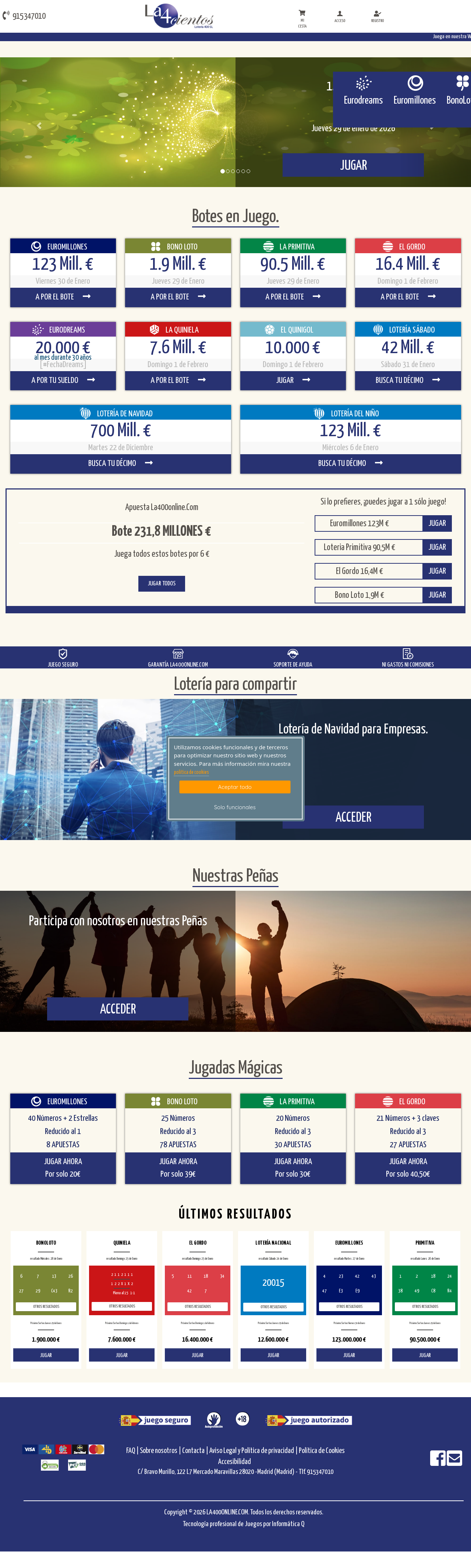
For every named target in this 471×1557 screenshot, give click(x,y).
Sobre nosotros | (160, 1450)
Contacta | (195, 1450)
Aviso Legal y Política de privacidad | (254, 1450)
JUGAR (437, 523)
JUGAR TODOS (162, 584)
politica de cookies (191, 772)
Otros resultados (46, 1307)
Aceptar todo (235, 786)
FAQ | (133, 1450)
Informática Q (288, 1524)
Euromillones (415, 101)
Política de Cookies (322, 1450)
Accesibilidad (234, 1462)
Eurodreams (363, 101)
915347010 (24, 16)
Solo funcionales (235, 807)
